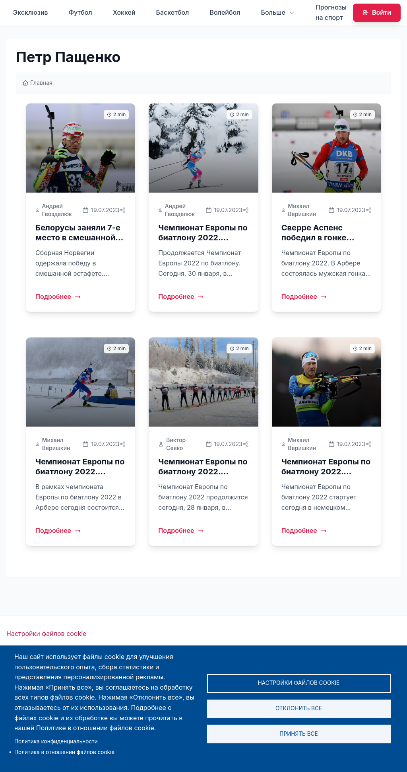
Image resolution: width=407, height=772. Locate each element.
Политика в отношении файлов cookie (64, 752)
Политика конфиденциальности (56, 741)
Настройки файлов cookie (46, 634)
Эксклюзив (30, 12)
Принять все (298, 734)
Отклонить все (298, 708)
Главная (37, 82)
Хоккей (124, 12)
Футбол (80, 12)
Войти (376, 12)
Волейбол (224, 12)
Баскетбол (172, 12)
